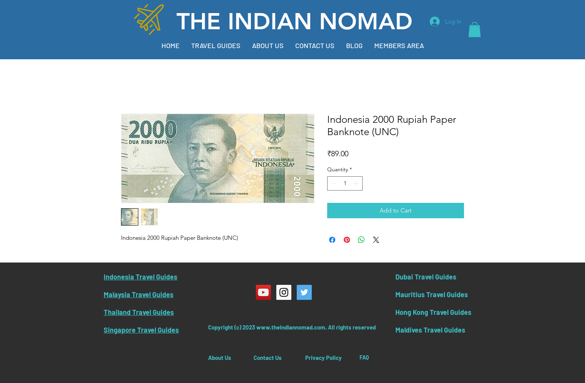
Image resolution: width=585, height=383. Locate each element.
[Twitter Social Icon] (304, 292)
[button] (474, 29)
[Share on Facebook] (332, 239)
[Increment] (356, 183)
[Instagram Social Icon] (283, 292)
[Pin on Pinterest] (346, 239)
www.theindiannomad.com (290, 327)
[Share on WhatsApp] (361, 239)
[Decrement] (333, 183)
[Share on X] (376, 239)
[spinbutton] (345, 183)
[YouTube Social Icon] (263, 292)
